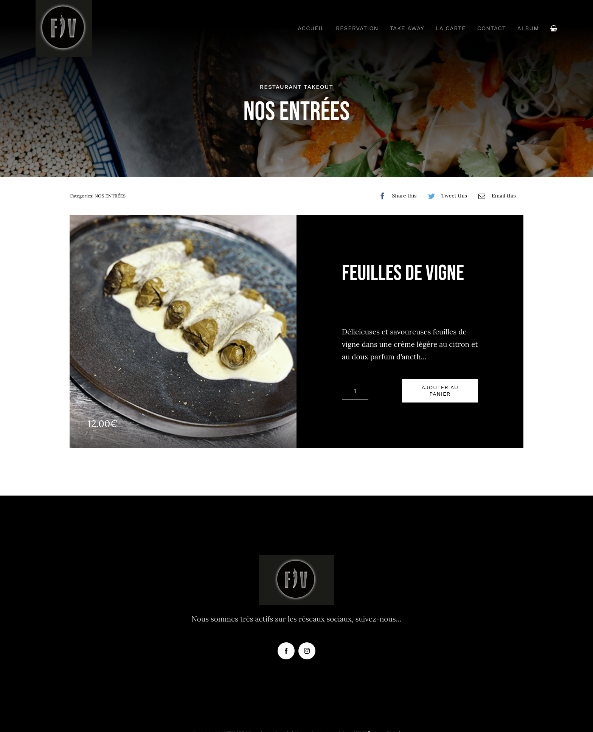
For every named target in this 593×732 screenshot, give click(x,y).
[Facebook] (396, 196)
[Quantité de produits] (355, 391)
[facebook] (286, 650)
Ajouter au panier (440, 390)
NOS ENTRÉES (110, 196)
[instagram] (306, 650)
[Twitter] (445, 196)
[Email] (495, 196)
